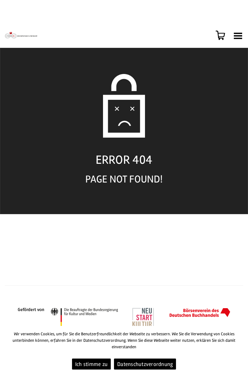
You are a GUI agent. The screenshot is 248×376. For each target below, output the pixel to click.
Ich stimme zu (91, 364)
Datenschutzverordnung (145, 364)
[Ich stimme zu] (240, 351)
